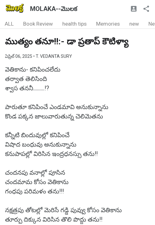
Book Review (38, 24)
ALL (9, 24)
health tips (74, 24)
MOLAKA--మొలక (53, 8)
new (134, 24)
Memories (108, 24)
